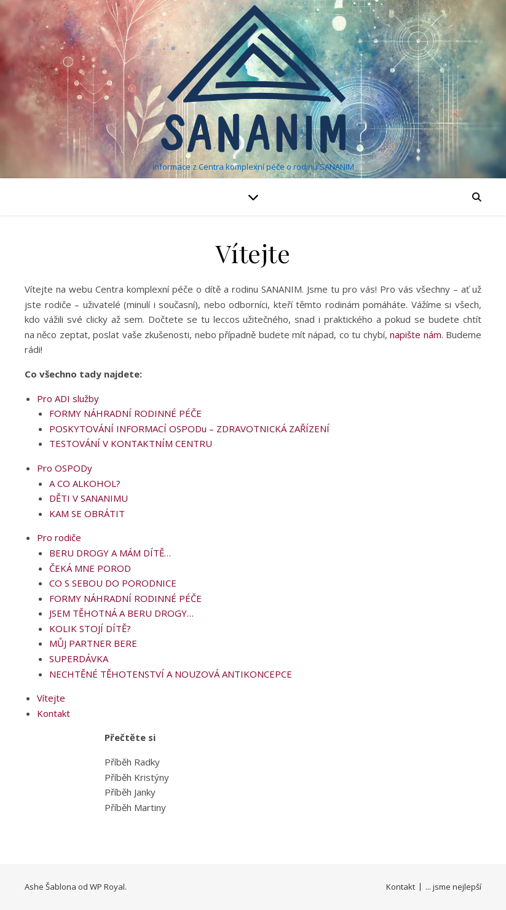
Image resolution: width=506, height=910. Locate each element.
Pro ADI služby (68, 398)
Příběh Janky (130, 792)
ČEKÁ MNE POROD (90, 568)
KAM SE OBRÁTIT (87, 513)
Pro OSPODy (64, 468)
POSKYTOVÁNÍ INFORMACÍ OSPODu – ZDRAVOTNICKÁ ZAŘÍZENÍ (189, 428)
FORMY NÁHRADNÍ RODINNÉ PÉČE (125, 413)
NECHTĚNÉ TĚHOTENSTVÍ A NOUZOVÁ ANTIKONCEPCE (170, 674)
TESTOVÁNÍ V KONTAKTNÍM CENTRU (130, 443)
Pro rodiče (59, 537)
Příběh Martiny (135, 807)
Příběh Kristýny (137, 777)
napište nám (415, 334)
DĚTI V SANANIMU (88, 498)
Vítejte (51, 698)
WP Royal (107, 886)
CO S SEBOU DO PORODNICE (112, 583)
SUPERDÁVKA (78, 658)
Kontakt (53, 713)
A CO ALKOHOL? (85, 483)
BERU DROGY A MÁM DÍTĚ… (110, 553)
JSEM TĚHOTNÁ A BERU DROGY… (121, 613)
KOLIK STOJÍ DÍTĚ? (90, 628)
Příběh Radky (132, 762)
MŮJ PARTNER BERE (93, 643)
